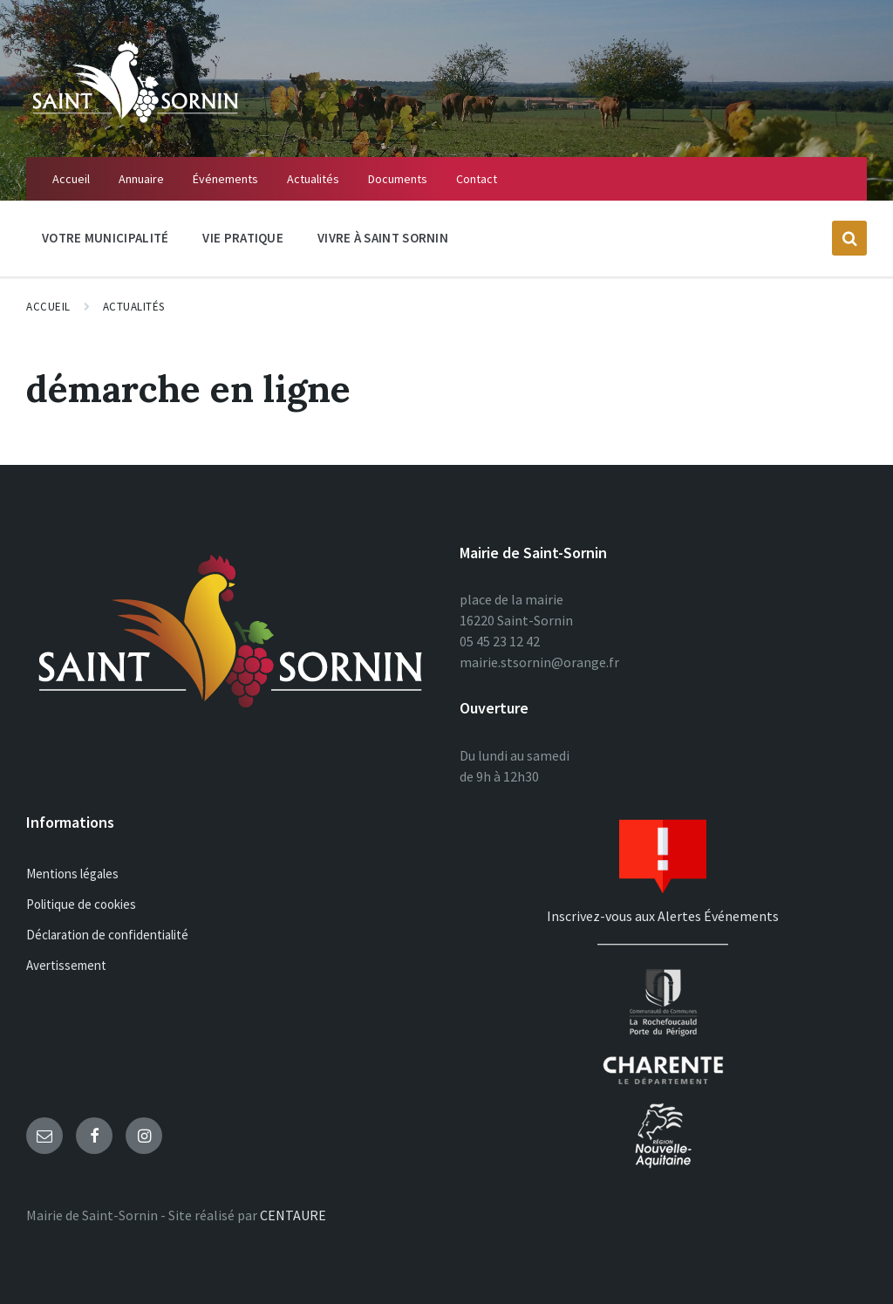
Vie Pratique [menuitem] (242, 237)
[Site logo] (135, 123)
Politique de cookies (81, 904)
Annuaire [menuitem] (141, 179)
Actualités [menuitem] (313, 179)
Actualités (134, 306)
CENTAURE (293, 1215)
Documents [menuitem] (397, 179)
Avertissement (66, 965)
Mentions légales (72, 873)
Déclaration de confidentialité (107, 934)
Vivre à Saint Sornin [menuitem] (382, 237)
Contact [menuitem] (476, 179)
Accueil (48, 306)
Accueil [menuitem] (71, 179)
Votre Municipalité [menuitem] (105, 237)
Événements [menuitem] (225, 179)
